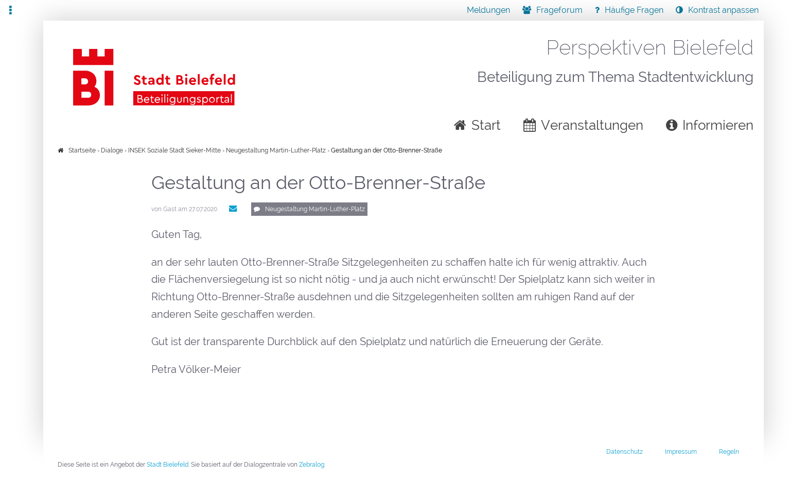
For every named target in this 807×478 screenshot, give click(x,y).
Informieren (717, 125)
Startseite (82, 150)
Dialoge (112, 150)
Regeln (729, 452)
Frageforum (559, 10)
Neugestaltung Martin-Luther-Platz (276, 150)
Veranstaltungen (592, 125)
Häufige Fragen (634, 10)
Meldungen (488, 10)
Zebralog (311, 466)
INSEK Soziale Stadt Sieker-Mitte (175, 150)
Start (486, 125)
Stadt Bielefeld (167, 466)
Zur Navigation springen (0, 10)
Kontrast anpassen (723, 10)
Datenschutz (624, 452)
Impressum (681, 452)
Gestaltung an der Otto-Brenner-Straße (386, 150)
